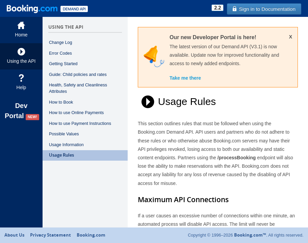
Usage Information (66, 144)
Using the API (21, 56)
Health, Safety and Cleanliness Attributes (78, 88)
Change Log (60, 42)
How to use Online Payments (76, 112)
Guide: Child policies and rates (78, 74)
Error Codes (60, 53)
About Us (14, 235)
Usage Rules (61, 155)
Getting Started (63, 63)
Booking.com (91, 235)
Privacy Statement (50, 235)
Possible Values (64, 134)
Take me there (185, 78)
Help (21, 82)
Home (21, 29)
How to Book (61, 102)
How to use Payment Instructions (80, 123)
